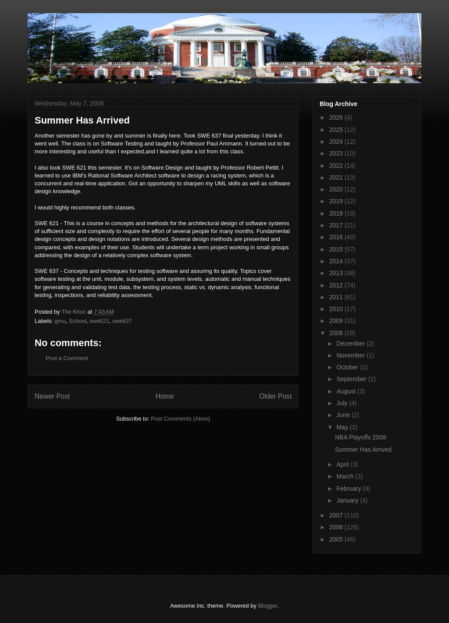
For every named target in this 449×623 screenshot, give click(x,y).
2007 (337, 515)
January (348, 500)
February (349, 488)
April (343, 464)
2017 (337, 225)
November (351, 355)
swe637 (122, 321)
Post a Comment (67, 358)
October (348, 367)
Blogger (267, 605)
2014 (337, 261)
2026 (337, 117)
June (343, 414)
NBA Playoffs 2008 (360, 437)
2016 (337, 237)
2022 (337, 165)
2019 (337, 201)
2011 (337, 297)
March (345, 476)
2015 (337, 249)
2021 (337, 177)
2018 (337, 213)
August (346, 391)
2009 (337, 320)
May (342, 427)
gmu (60, 321)
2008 (337, 332)
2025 (337, 129)
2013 (337, 272)
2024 (337, 141)
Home (165, 396)
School (77, 321)
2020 (337, 189)
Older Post (275, 396)
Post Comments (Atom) (180, 418)
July (342, 403)
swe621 (99, 321)
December (351, 343)
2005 (337, 539)
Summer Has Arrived (363, 449)
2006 (337, 527)
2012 (337, 285)
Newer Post (52, 396)
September (352, 378)
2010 (337, 308)
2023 (337, 153)
